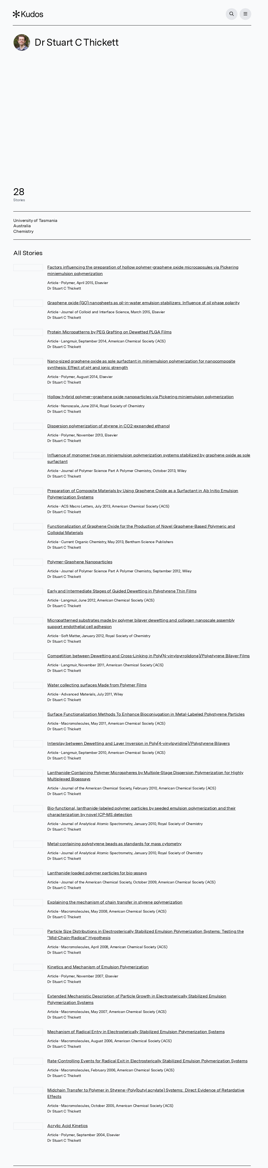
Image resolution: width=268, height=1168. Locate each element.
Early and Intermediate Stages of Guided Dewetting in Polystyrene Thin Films (121, 591)
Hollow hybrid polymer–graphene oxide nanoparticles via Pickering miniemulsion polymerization (140, 396)
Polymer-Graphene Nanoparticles (79, 561)
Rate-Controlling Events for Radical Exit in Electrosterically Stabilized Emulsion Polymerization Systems (147, 1060)
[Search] (231, 14)
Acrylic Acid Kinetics (67, 1125)
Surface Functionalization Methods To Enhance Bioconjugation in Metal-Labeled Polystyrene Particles (145, 714)
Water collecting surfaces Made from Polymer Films (96, 685)
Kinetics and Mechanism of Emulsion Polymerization (97, 966)
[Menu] (245, 14)
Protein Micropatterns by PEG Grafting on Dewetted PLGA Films (109, 331)
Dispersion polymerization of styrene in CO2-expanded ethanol (108, 425)
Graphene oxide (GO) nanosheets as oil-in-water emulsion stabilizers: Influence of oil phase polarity (143, 302)
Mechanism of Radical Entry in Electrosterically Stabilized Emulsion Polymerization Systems (135, 1031)
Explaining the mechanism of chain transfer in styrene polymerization (114, 902)
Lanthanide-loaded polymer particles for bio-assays (97, 872)
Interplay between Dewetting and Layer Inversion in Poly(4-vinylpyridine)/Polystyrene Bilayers (138, 743)
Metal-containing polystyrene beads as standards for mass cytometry (114, 843)
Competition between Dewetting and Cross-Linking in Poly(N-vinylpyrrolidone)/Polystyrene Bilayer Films (148, 655)
